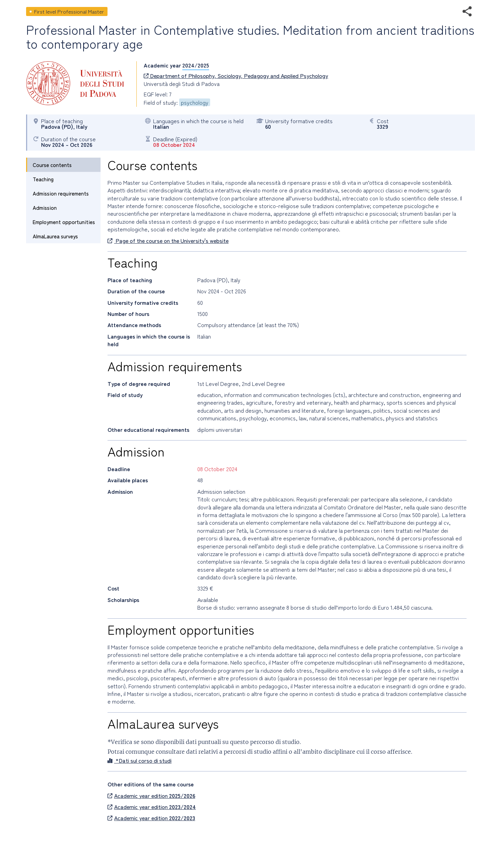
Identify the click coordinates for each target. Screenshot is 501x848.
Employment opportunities (64, 221)
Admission (45, 207)
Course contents (52, 164)
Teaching (43, 179)
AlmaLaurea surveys (55, 236)
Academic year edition (151, 795)
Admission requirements (61, 193)
